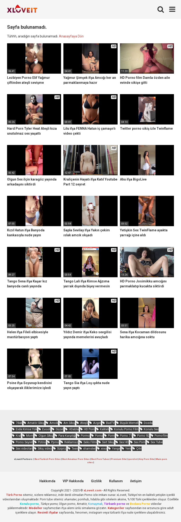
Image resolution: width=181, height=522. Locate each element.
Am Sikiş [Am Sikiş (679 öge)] (69, 423)
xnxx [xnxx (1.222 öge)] (104, 448)
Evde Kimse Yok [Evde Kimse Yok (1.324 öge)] (26, 429)
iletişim (136, 481)
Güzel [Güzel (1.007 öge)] (59, 429)
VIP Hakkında (73, 481)
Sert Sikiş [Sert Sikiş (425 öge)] (108, 442)
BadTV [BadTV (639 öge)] (110, 423)
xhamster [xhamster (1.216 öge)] (89, 448)
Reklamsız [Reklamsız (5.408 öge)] (71, 442)
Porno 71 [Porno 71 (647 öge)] (126, 435)
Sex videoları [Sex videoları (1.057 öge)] (24, 448)
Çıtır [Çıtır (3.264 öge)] (139, 448)
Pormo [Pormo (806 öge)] (85, 435)
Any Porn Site (146, 459)
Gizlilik (96, 481)
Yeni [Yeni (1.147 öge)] (128, 448)
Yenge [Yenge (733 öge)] (116, 448)
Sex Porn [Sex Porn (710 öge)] (139, 442)
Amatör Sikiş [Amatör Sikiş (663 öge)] (35, 423)
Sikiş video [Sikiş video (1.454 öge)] (45, 448)
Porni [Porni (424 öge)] (111, 435)
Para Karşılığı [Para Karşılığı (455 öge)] (67, 435)
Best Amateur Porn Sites (76, 459)
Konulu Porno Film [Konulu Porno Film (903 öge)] (126, 429)
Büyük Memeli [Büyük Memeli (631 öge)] (129, 423)
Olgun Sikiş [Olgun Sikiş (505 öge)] (45, 435)
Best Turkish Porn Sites (48, 459)
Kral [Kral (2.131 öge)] (18, 435)
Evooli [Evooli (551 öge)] (46, 429)
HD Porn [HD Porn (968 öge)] (89, 429)
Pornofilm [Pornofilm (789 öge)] (161, 435)
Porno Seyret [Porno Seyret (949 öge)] (24, 442)
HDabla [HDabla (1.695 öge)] (74, 429)
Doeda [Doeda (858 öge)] (148, 423)
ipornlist (132, 459)
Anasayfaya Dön (71, 36)
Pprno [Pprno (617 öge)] (55, 442)
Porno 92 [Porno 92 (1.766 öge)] (143, 435)
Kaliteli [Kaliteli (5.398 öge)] (104, 429)
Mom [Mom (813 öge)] (29, 435)
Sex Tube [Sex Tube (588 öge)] (157, 442)
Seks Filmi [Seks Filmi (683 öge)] (90, 442)
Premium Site (118, 459)
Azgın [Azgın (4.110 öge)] (97, 423)
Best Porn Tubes (100, 459)
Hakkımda (47, 481)
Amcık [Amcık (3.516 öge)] (53, 423)
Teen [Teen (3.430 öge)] (75, 448)
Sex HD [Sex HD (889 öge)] (124, 442)
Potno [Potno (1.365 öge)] (42, 442)
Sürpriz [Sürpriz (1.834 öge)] (61, 448)
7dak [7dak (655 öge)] (19, 423)
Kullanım (116, 481)
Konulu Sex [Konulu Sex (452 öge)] (151, 429)
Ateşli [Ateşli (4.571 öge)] (84, 423)
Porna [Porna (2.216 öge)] (99, 435)
